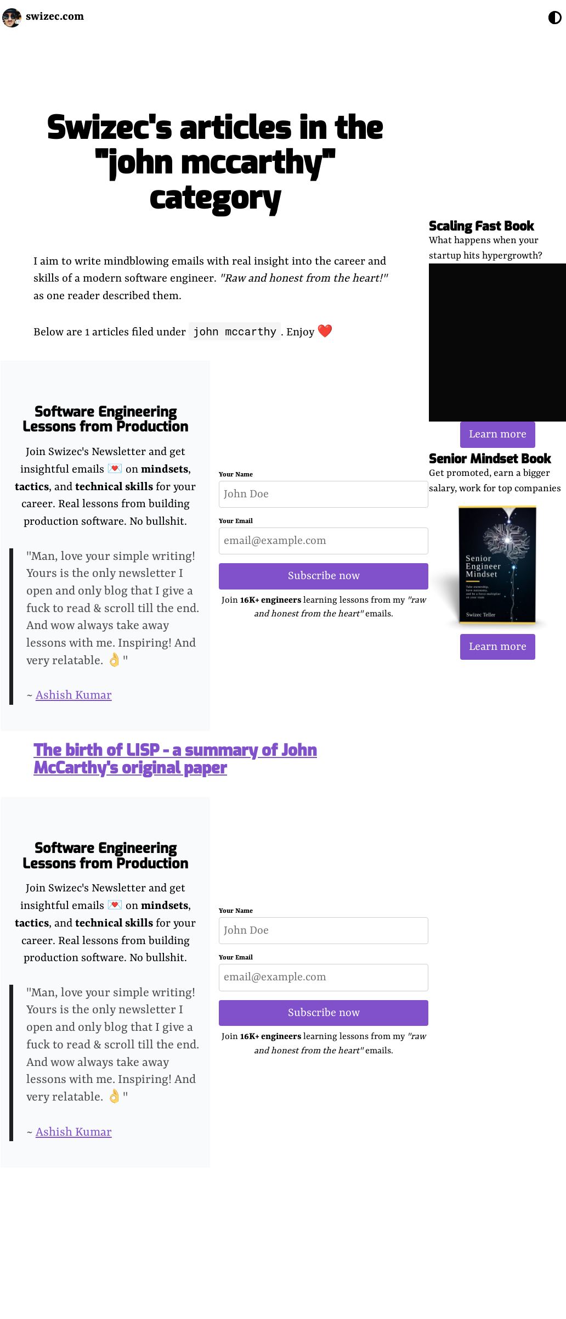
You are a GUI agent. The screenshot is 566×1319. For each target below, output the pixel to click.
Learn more (498, 434)
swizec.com (55, 16)
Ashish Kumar (74, 696)
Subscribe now (324, 576)
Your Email (236, 521)
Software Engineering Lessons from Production (105, 419)
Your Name (236, 475)
